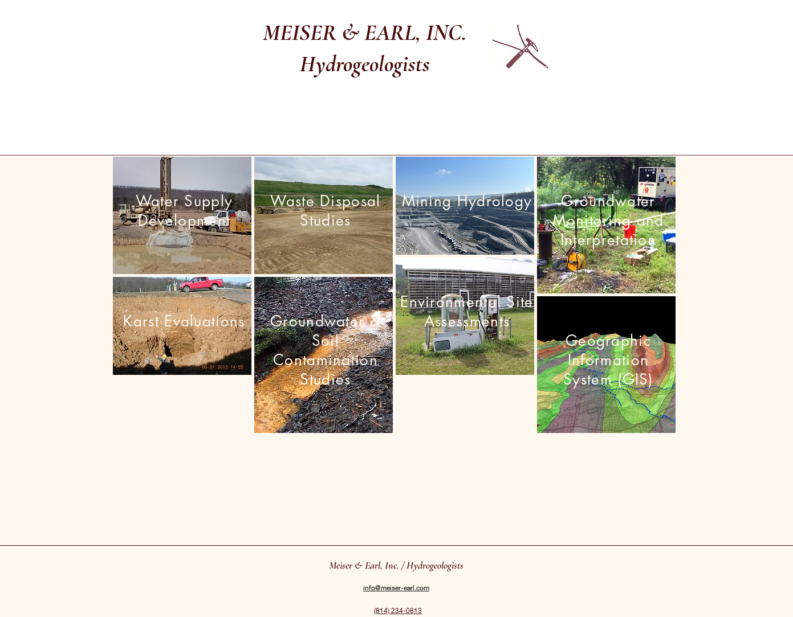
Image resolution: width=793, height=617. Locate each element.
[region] (182, 215)
